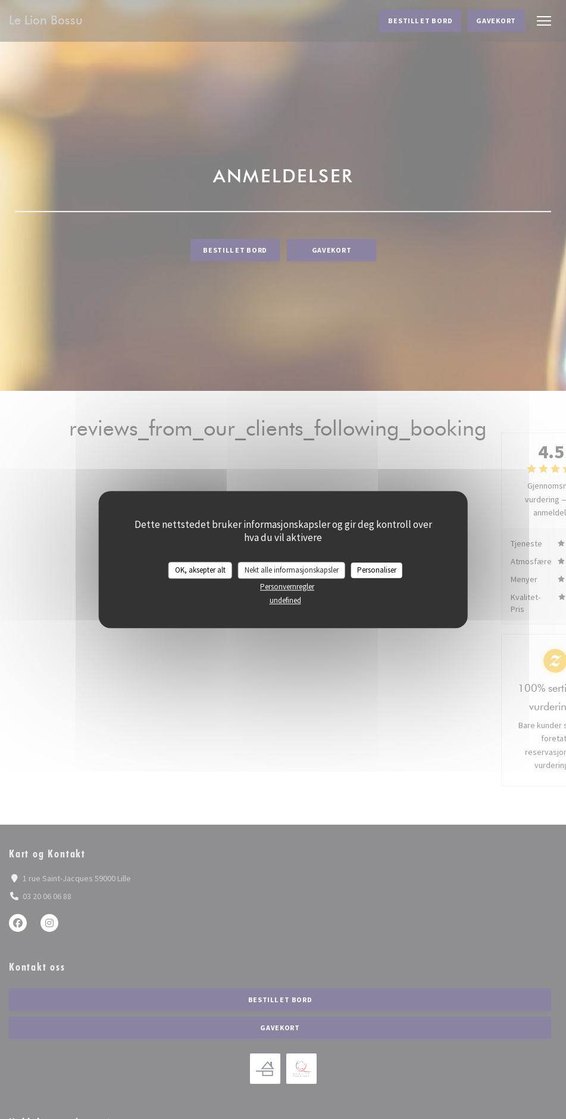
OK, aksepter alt (200, 570)
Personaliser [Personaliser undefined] (376, 570)
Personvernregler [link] (287, 587)
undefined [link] (285, 600)
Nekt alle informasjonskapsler (292, 570)
